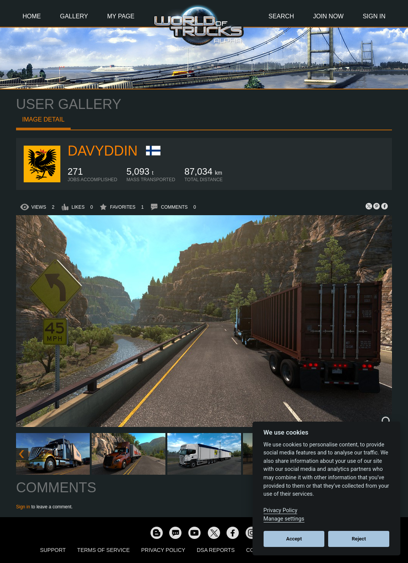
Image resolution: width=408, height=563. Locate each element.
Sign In (374, 16)
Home (32, 16)
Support (53, 550)
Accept (294, 539)
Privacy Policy (163, 550)
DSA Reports (216, 550)
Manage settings (284, 519)
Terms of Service (103, 550)
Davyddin (103, 151)
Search (281, 16)
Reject (359, 539)
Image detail (43, 119)
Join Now (328, 16)
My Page (120, 16)
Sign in (23, 506)
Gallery (74, 16)
